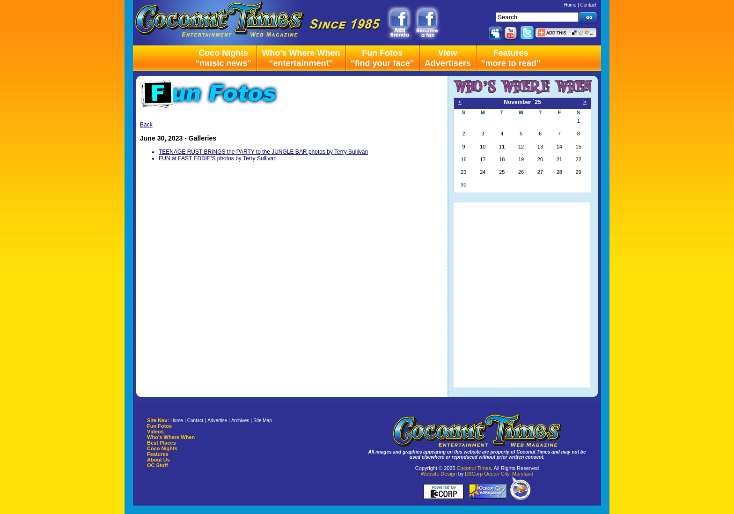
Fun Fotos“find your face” (382, 58)
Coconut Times (474, 468)
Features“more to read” (511, 58)
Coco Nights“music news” (223, 58)
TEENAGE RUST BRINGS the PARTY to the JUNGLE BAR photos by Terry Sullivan (263, 152)
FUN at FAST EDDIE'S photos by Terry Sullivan (218, 158)
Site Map (262, 420)
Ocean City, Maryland (508, 474)
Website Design (439, 474)
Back (146, 124)
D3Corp (474, 474)
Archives (240, 420)
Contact (588, 4)
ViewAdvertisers (448, 58)
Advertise (217, 420)
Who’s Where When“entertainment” (301, 58)
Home (570, 4)
